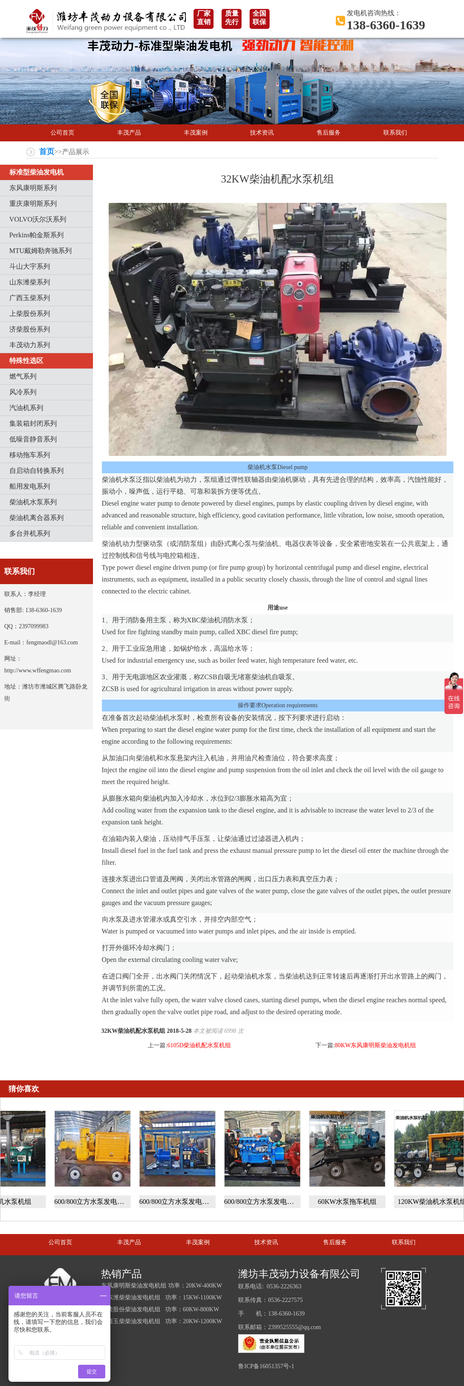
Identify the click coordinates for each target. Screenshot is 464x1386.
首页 (46, 151)
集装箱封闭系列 (33, 423)
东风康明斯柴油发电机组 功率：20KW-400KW (161, 1285)
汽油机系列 (26, 407)
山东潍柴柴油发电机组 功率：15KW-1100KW (161, 1297)
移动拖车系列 (29, 454)
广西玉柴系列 (29, 297)
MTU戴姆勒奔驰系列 (40, 250)
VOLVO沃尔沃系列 (38, 219)
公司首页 (62, 132)
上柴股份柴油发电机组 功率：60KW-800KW (160, 1309)
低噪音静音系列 (33, 439)
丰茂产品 (129, 132)
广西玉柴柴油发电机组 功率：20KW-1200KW (161, 1321)
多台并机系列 (29, 533)
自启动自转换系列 (36, 470)
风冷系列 (23, 392)
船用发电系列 (29, 486)
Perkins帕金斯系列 (36, 235)
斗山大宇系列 (29, 266)
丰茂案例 (196, 132)
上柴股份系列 (29, 313)
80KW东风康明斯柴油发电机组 (375, 1045)
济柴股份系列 (29, 329)
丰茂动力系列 (29, 345)
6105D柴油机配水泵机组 (199, 1045)
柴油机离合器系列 (36, 517)
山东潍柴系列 (29, 282)
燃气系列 (23, 376)
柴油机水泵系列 (33, 502)
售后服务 (328, 132)
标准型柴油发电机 (36, 172)
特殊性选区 (26, 360)
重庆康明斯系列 (33, 203)
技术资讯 (262, 132)
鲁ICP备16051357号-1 (266, 1366)
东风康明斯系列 (33, 187)
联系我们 (395, 132)
